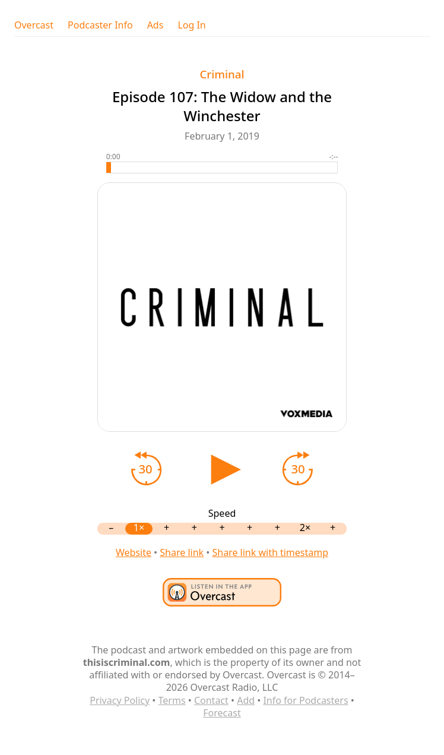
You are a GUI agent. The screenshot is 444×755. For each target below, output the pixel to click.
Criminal (221, 74)
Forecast (221, 712)
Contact (211, 700)
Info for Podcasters (305, 700)
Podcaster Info (100, 25)
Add (246, 700)
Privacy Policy (120, 700)
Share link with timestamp (270, 552)
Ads (155, 25)
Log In (191, 25)
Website (133, 552)
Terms (172, 700)
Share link (182, 552)
